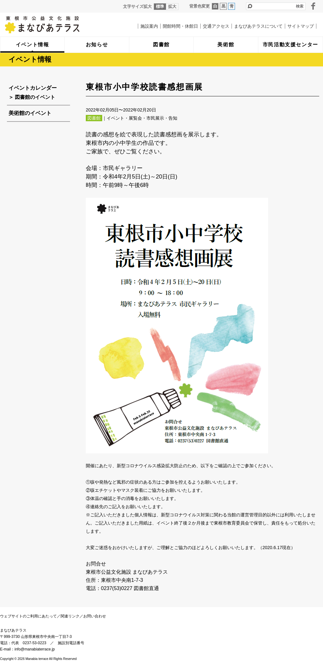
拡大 (172, 6)
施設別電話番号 (71, 643)
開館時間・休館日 (180, 26)
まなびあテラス (55, 25)
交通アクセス (216, 26)
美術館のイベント (30, 113)
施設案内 (149, 26)
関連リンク (70, 616)
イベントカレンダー (33, 88)
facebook (313, 6)
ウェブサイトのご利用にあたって (28, 616)
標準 (160, 6)
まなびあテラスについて (258, 26)
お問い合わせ (94, 616)
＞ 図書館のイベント (32, 97)
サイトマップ (300, 26)
